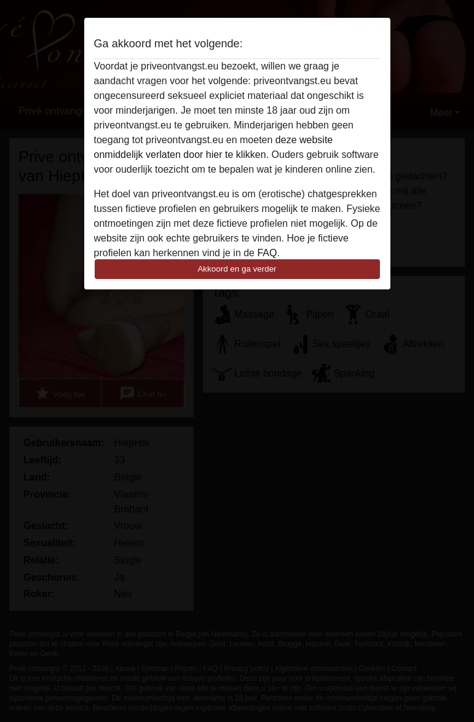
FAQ (267, 253)
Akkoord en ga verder (236, 268)
